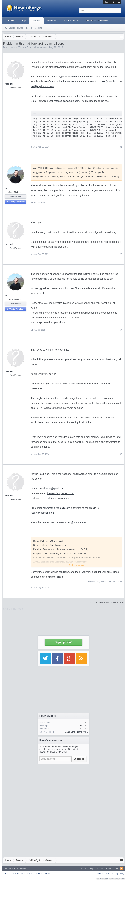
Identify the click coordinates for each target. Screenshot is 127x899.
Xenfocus (22, 868)
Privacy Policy (118, 873)
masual (9, 84)
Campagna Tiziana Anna (76, 732)
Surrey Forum (119, 879)
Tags (23, 21)
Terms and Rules (103, 873)
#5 (121, 454)
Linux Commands (71, 21)
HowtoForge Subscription (97, 21)
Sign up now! (63, 642)
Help (91, 868)
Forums (36, 21)
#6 (121, 587)
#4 (121, 330)
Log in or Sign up (112, 2)
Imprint (100, 868)
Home (108, 868)
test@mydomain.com (42, 86)
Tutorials (10, 21)
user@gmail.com (55, 488)
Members (51, 21)
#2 (121, 203)
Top (116, 868)
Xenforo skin (10, 868)
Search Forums (16, 28)
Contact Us (81, 868)
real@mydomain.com (57, 498)
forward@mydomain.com (60, 493)
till (6, 188)
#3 (121, 254)
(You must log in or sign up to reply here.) (106, 602)
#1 (121, 147)
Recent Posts (36, 28)
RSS (121, 868)
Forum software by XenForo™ (27, 873)
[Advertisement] (63, 787)
